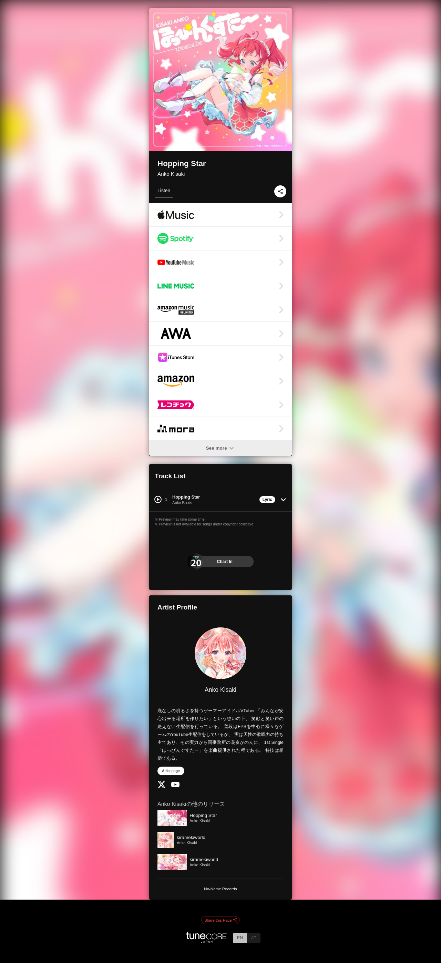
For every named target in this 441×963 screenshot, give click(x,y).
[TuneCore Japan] (206, 941)
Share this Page (220, 920)
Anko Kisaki (171, 174)
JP (253, 937)
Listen (163, 190)
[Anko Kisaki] (220, 653)
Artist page (171, 771)
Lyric (267, 499)
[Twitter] (161, 786)
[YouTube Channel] (175, 785)
